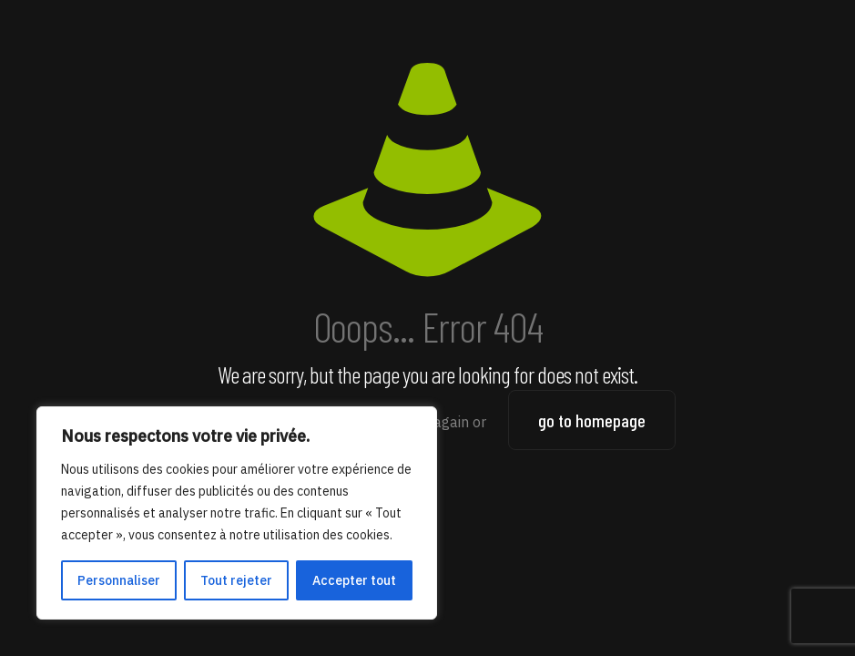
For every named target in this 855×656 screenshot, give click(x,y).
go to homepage (592, 420)
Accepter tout (354, 580)
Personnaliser (118, 580)
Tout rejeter (236, 580)
